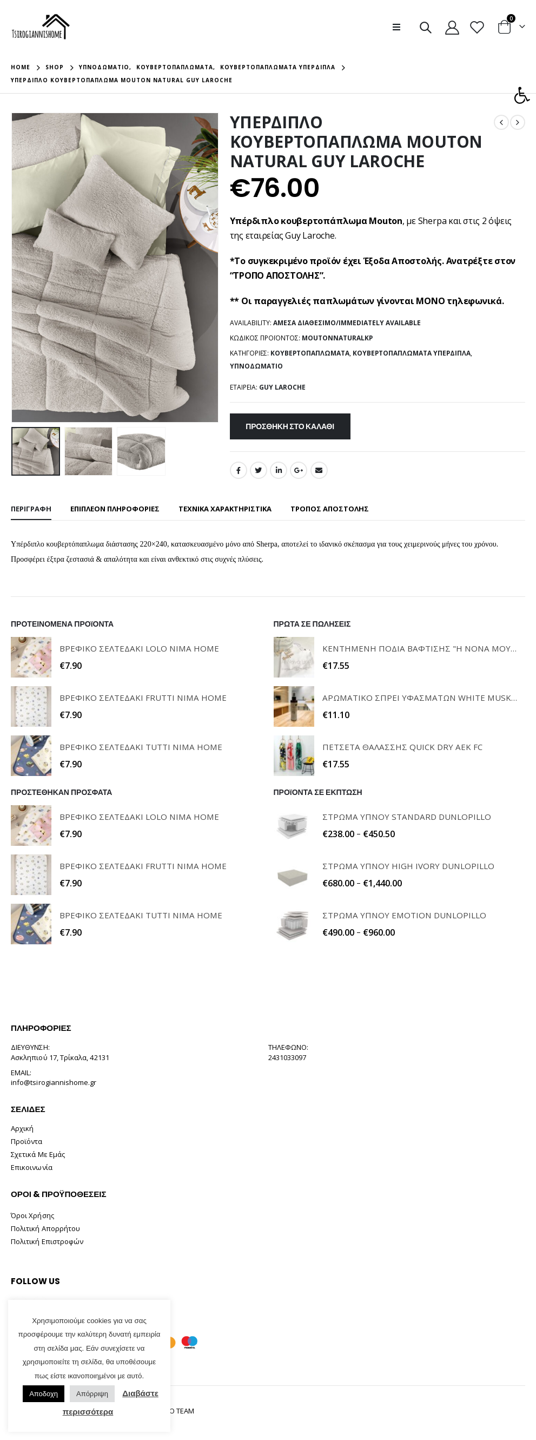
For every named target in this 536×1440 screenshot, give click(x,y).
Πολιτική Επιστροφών (47, 1241)
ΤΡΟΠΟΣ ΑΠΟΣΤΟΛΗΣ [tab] (329, 509)
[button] (522, 95)
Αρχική (22, 1128)
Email (319, 470)
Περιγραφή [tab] (31, 509)
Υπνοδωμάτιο (256, 366)
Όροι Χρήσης (32, 1215)
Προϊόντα (27, 1141)
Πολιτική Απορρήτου (45, 1228)
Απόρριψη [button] (92, 1394)
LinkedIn (278, 470)
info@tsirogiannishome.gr (54, 1082)
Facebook (238, 470)
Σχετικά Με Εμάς (38, 1154)
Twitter (258, 470)
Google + (298, 470)
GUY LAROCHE (282, 387)
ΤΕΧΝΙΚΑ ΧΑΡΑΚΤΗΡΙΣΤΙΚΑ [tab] (225, 509)
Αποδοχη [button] (43, 1394)
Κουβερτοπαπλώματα (309, 353)
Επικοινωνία (31, 1167)
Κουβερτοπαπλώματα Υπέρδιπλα (412, 353)
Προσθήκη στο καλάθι (290, 426)
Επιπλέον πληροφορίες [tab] (115, 509)
